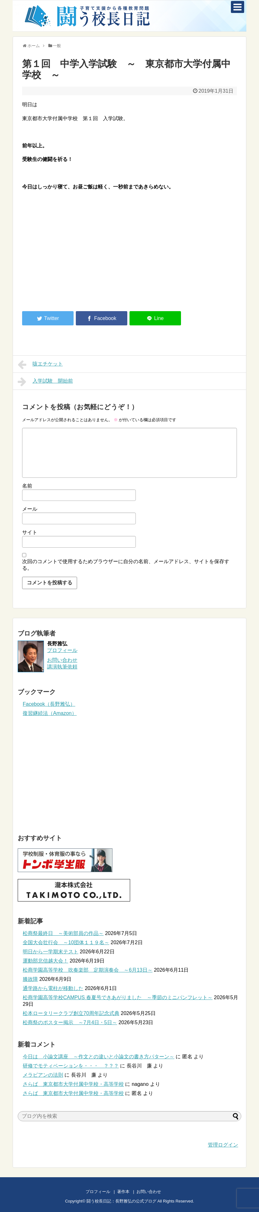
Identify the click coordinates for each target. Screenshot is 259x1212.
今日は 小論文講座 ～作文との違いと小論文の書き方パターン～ (98, 1056)
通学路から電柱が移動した (53, 988)
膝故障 (30, 979)
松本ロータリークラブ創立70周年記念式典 (71, 1013)
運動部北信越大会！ (45, 960)
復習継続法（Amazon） (50, 713)
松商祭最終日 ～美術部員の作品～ (63, 933)
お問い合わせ (154, 1191)
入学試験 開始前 (45, 382)
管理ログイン (223, 1144)
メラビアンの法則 (43, 1075)
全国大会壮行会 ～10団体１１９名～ (66, 942)
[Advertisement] (75, 254)
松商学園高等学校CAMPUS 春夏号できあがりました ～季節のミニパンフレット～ (118, 997)
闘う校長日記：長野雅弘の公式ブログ (121, 1201)
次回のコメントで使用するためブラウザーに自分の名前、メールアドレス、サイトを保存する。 (125, 565)
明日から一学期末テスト (50, 951)
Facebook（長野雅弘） (49, 704)
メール (29, 509)
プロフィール (62, 650)
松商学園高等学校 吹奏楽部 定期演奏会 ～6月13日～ (88, 970)
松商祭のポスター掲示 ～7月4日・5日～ (70, 1022)
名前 (27, 486)
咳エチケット (40, 365)
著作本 (123, 1191)
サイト (29, 532)
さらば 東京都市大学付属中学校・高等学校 (73, 1084)
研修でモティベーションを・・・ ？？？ (71, 1065)
